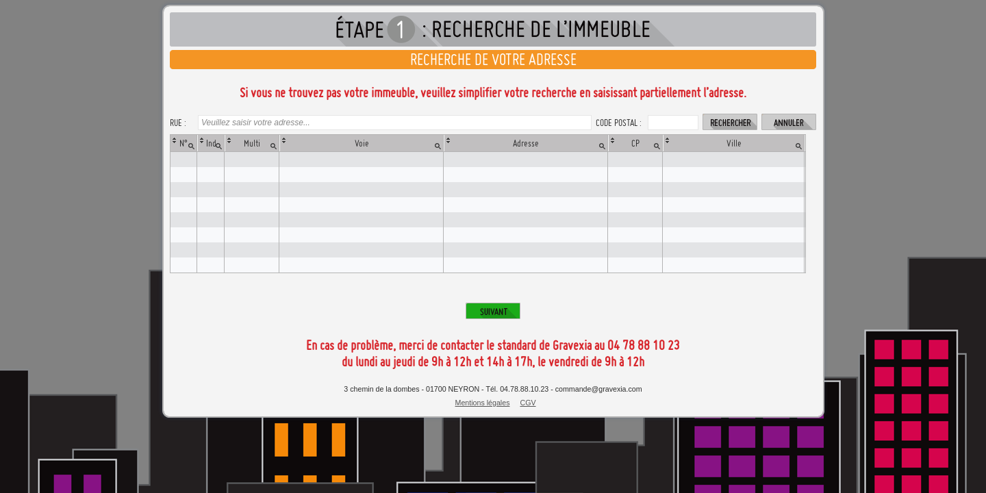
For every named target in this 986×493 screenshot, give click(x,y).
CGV (527, 403)
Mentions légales (482, 403)
